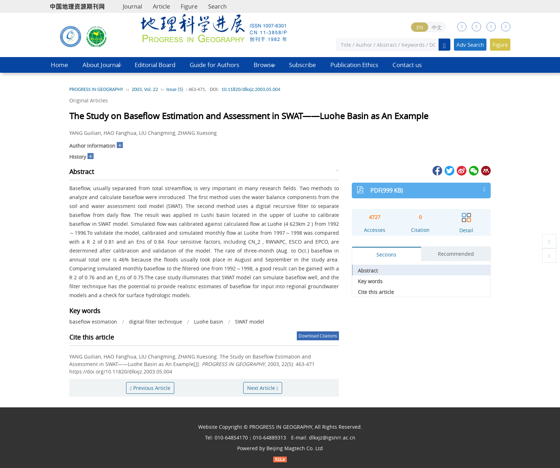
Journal (132, 6)
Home (59, 65)
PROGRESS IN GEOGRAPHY (96, 89)
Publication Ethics (354, 65)
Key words (370, 281)
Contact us (407, 65)
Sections (386, 254)
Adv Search (470, 44)
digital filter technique (155, 321)
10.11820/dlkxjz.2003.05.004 (250, 89)
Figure (189, 6)
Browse (264, 65)
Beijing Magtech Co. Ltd (294, 448)
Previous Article (150, 388)
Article (161, 6)
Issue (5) (175, 89)
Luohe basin (208, 321)
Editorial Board (155, 65)
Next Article (262, 388)
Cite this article (376, 292)
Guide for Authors (214, 65)
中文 (437, 27)
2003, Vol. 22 (144, 89)
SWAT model (249, 321)
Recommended (456, 253)
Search (217, 6)
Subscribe (302, 65)
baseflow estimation (93, 321)
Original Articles (88, 100)
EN (419, 27)
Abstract (368, 270)
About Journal (101, 65)
